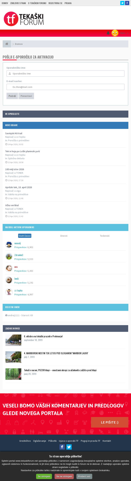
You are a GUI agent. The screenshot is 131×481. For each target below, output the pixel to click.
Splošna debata (16, 158)
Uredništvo (25, 440)
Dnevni (63, 235)
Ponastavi (26, 96)
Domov (5, 3)
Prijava (68, 3)
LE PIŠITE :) (109, 422)
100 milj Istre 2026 (14, 169)
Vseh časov (25, 235)
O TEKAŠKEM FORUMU (37, 3)
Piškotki (52, 440)
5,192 (30, 282)
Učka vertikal (12, 205)
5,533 (30, 259)
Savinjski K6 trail (13, 133)
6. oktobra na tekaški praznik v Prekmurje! (43, 336)
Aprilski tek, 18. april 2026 (18, 187)
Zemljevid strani (18, 3)
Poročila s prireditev (18, 140)
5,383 (30, 270)
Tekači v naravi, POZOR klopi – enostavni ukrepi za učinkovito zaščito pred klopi (60, 370)
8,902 (30, 247)
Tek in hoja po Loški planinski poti (22, 151)
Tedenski (105, 235)
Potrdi (12, 96)
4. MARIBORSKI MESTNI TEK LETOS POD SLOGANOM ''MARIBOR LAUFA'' (56, 353)
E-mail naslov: (14, 81)
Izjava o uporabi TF (69, 440)
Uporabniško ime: (16, 67)
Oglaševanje (39, 440)
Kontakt (107, 440)
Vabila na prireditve (18, 194)
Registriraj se (55, 3)
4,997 (30, 294)
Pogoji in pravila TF (90, 440)
